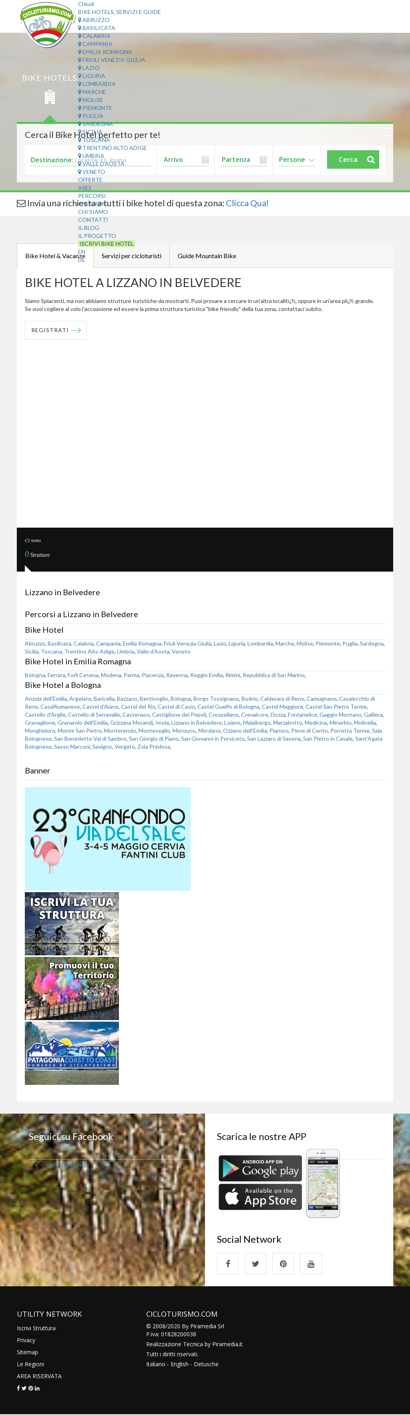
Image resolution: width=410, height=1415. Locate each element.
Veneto (91, 171)
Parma (131, 675)
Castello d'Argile (45, 714)
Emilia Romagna (105, 51)
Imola (162, 722)
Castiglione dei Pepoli (179, 714)
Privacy (26, 1340)
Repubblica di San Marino (274, 675)
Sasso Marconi (72, 746)
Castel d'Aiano (100, 706)
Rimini (232, 675)
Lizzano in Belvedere (196, 722)
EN (81, 251)
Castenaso (136, 714)
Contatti (93, 219)
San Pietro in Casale (328, 738)
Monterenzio (120, 730)
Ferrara (56, 675)
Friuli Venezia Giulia (111, 59)
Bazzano (127, 698)
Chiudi (86, 3)
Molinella (365, 722)
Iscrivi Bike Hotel (106, 243)
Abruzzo (94, 19)
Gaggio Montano (341, 714)
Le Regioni (30, 1364)
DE (81, 259)
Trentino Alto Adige (112, 147)
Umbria (91, 155)
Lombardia (97, 83)
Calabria (94, 35)
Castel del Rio (138, 706)
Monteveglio (154, 730)
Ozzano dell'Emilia (245, 730)
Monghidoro (40, 730)
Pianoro (279, 730)
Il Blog (88, 227)
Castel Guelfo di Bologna (228, 706)
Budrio (249, 698)
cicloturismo (66, 1164)
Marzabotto (287, 722)
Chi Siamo (93, 203)
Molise (90, 99)
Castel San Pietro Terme (336, 706)
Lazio (89, 67)
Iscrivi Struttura (36, 1328)
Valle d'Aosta (101, 163)
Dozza (278, 714)
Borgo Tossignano (216, 698)
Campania (95, 43)
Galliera (373, 714)
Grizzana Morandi (131, 722)
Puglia (90, 115)
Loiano (232, 722)
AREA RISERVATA (39, 1376)
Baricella (104, 698)
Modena (111, 675)
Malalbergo (257, 722)
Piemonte (95, 107)
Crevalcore (254, 714)
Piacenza (153, 675)
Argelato (80, 698)
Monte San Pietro (80, 730)
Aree (85, 187)
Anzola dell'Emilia (46, 698)
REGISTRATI (50, 330)
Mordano (209, 730)
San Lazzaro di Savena (274, 738)
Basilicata (96, 27)
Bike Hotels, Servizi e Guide (119, 11)
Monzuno (184, 730)
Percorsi (92, 195)
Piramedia (225, 1344)
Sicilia (90, 131)
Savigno (102, 746)
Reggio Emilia (206, 675)
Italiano (155, 1364)
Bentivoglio (154, 698)
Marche (92, 91)
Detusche (206, 1364)
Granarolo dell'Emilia (83, 722)
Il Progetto (97, 235)
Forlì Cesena (83, 675)
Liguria (91, 75)
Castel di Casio (176, 706)
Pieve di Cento (309, 730)
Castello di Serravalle (94, 714)
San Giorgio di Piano (154, 738)
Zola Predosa (153, 746)
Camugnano (322, 698)
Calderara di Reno (282, 698)
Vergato (125, 746)
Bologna (35, 675)
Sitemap (27, 1352)
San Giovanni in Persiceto (213, 738)
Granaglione (40, 722)
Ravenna (177, 675)
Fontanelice (302, 714)
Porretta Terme (350, 730)
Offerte (90, 179)
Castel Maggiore (282, 706)
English (180, 1364)
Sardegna (95, 123)
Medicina (316, 722)
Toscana (94, 139)
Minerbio (341, 722)
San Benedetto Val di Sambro (90, 738)
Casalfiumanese (60, 706)
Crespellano (224, 714)
